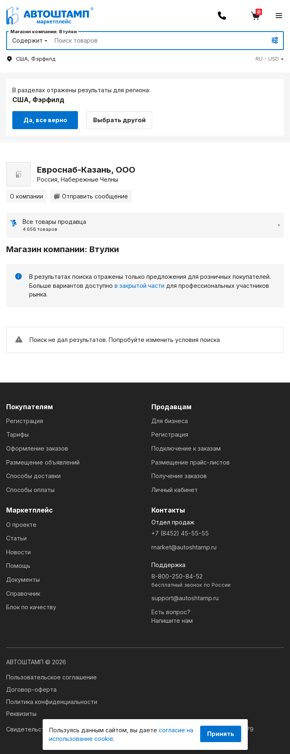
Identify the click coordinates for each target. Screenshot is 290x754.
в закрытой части (139, 285)
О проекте (21, 524)
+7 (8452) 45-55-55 (180, 533)
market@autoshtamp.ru (184, 547)
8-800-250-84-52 (217, 581)
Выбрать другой (119, 119)
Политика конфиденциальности (51, 701)
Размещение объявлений (43, 462)
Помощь (18, 565)
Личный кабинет (174, 489)
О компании (26, 196)
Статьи (16, 538)
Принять (220, 733)
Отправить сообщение (91, 196)
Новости (18, 552)
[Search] (151, 40)
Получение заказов (179, 475)
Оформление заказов (37, 448)
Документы (23, 579)
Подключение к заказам (186, 448)
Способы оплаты (30, 489)
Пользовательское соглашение (51, 677)
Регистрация (24, 420)
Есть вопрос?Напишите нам (172, 616)
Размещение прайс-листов (190, 462)
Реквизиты (21, 713)
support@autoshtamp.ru (185, 598)
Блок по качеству (31, 607)
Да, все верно (45, 119)
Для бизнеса (169, 420)
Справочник (23, 593)
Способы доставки (33, 475)
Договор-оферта (31, 689)
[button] (270, 59)
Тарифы (17, 434)
